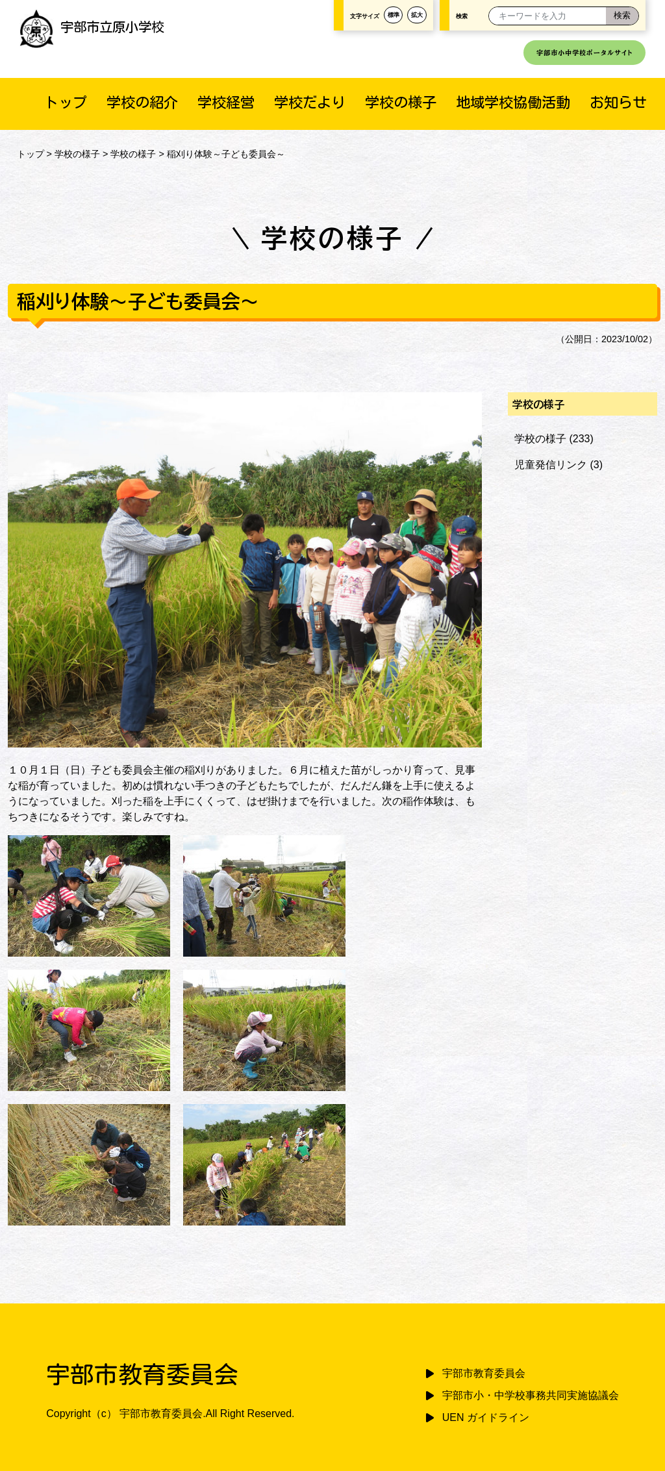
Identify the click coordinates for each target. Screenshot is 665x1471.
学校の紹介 (142, 102)
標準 (393, 15)
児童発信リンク (550, 464)
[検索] (622, 16)
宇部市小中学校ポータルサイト (584, 52)
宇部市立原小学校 (91, 26)
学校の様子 (400, 102)
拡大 (417, 15)
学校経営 (226, 102)
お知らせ (618, 102)
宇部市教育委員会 (483, 1373)
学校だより (309, 102)
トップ (65, 102)
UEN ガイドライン (485, 1417)
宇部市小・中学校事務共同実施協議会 (530, 1395)
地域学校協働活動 (513, 102)
